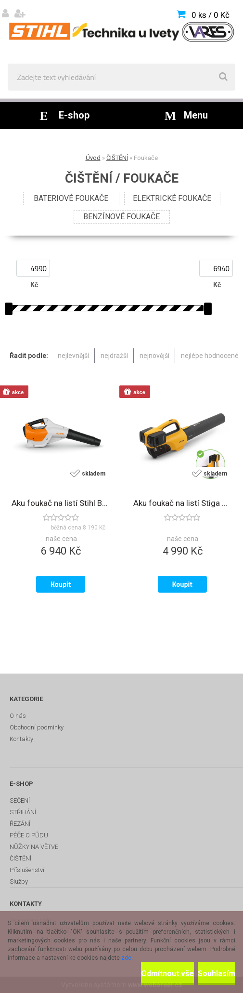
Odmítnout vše (167, 973)
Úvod (93, 157)
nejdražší (114, 355)
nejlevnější (73, 355)
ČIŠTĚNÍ (117, 157)
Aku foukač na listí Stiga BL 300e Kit (182, 503)
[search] (223, 77)
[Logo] (121, 32)
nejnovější (154, 355)
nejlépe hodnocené (210, 355)
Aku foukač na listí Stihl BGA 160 (61, 503)
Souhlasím (216, 973)
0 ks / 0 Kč (211, 15)
